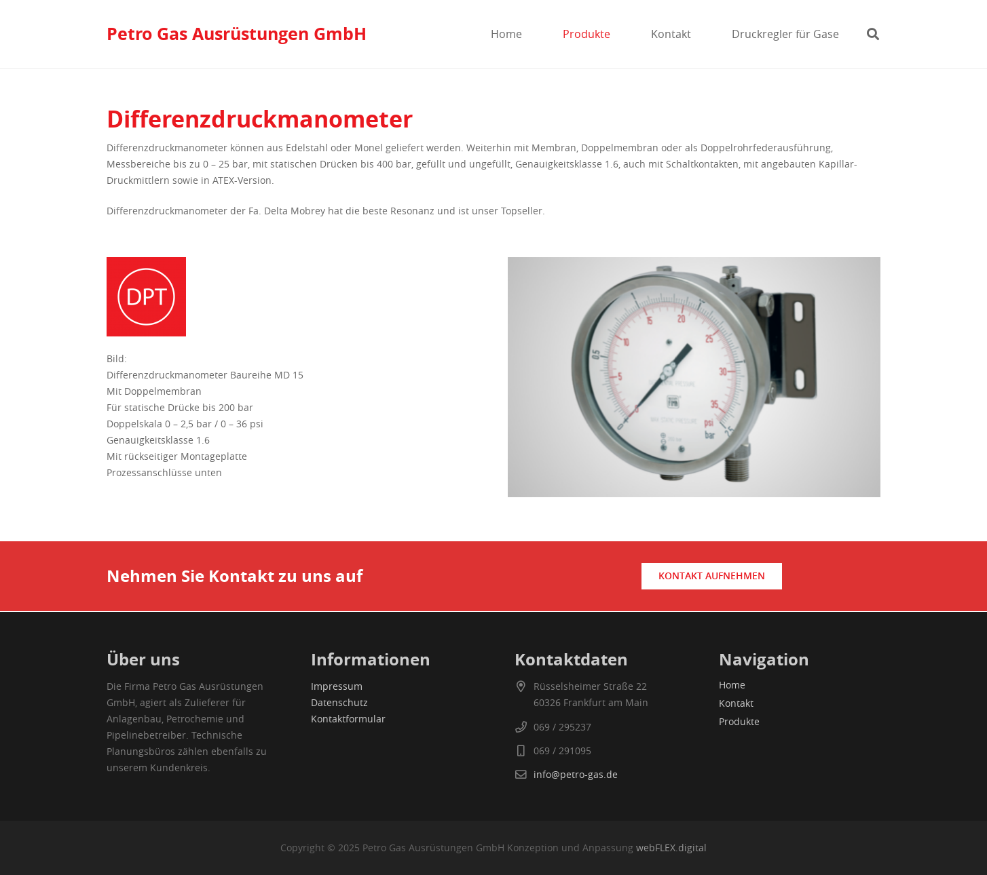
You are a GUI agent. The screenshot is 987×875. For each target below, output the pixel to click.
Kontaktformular (348, 718)
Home (732, 684)
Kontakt (736, 703)
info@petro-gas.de (576, 774)
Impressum (336, 686)
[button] (873, 34)
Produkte (739, 721)
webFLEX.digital (671, 847)
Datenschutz (339, 702)
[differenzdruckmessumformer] (293, 296)
